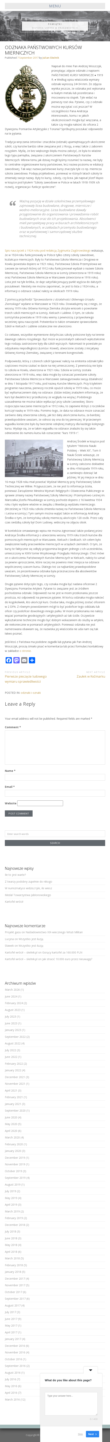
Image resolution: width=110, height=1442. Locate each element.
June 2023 (11, 1023)
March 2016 (12, 1399)
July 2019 (10, 1191)
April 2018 (11, 1252)
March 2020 (12, 1137)
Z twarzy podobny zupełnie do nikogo (28, 881)
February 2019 (14, 1218)
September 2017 (15, 1298)
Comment (13, 727)
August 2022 (13, 1043)
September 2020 (15, 1110)
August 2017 (13, 1305)
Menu (55, 6)
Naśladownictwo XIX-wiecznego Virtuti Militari (54, 932)
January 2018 (13, 1272)
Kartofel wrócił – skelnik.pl (21, 952)
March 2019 (12, 1211)
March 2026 (12, 989)
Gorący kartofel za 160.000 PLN (62, 952)
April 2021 (11, 1090)
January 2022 (13, 1070)
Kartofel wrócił (14, 901)
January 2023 (13, 1030)
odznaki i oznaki (31, 693)
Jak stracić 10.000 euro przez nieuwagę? (67, 959)
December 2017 (15, 1278)
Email (10, 787)
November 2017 (15, 1285)
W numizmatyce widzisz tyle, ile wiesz (28, 888)
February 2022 (14, 1063)
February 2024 (14, 1003)
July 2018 (10, 1231)
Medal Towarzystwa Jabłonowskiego (28, 895)
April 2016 (11, 1392)
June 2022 (11, 1057)
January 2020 (13, 1151)
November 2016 (15, 1352)
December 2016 (15, 1346)
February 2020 (14, 1144)
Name (10, 771)
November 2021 (15, 1083)
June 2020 (11, 1117)
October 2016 (13, 1359)
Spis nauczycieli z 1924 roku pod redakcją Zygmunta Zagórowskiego (48, 250)
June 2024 (11, 996)
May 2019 (11, 1198)
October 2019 (13, 1171)
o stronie (25, 651)
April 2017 (11, 1332)
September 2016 (15, 1366)
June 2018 (11, 1238)
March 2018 (12, 1258)
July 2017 (10, 1312)
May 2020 (11, 1124)
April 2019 (11, 1204)
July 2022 (10, 1050)
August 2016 (13, 1372)
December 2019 (15, 1157)
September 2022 (15, 1037)
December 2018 (15, 1225)
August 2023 (13, 1010)
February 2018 (14, 1265)
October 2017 (13, 1292)
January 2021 (13, 1104)
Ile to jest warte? (15, 875)
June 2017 (11, 1319)
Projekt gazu (13, 932)
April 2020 (11, 1131)
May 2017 (11, 1325)
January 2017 (13, 1339)
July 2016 (10, 1379)
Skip (80, 1434)
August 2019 (13, 1184)
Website (10, 803)
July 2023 (10, 1016)
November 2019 (15, 1164)
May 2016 (11, 1386)
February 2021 (14, 1097)
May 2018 (11, 1245)
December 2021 (15, 1077)
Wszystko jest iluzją (31, 939)
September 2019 (15, 1178)
